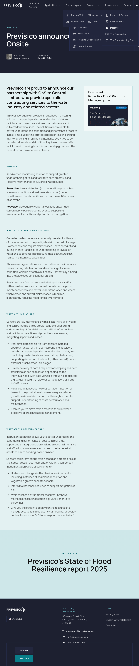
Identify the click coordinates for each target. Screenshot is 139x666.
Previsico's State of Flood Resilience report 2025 (69, 565)
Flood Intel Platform (34, 5)
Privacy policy (112, 614)
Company (93, 5)
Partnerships (74, 5)
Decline (24, 650)
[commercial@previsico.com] (63, 631)
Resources (112, 5)
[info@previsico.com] (64, 637)
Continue (24, 658)
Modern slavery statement (118, 620)
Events (127, 5)
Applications (53, 5)
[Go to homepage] (15, 609)
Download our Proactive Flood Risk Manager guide (103, 96)
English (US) (20, 618)
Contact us (111, 625)
